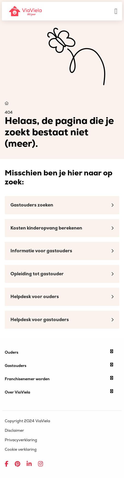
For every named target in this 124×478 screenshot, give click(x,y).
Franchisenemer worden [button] (59, 378)
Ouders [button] (59, 352)
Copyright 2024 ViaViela (27, 421)
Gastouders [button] (59, 365)
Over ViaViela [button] (59, 392)
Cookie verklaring (21, 449)
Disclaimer (14, 430)
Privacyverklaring (21, 440)
